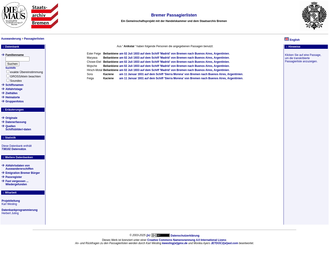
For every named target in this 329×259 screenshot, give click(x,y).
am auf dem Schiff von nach (174, 53)
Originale (11, 118)
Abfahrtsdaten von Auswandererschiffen (19, 167)
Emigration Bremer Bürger (22, 172)
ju (148, 235)
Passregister (13, 177)
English (295, 39)
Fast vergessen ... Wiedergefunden (17, 183)
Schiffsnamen (14, 85)
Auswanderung (11, 38)
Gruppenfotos (14, 101)
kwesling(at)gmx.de (174, 243)
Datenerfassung (15, 122)
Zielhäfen (11, 93)
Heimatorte (12, 97)
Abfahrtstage (13, 89)
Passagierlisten (34, 38)
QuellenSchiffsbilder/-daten (18, 128)
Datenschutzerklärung (185, 235)
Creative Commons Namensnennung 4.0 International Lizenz (186, 240)
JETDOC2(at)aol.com (224, 243)
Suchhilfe (10, 68)
